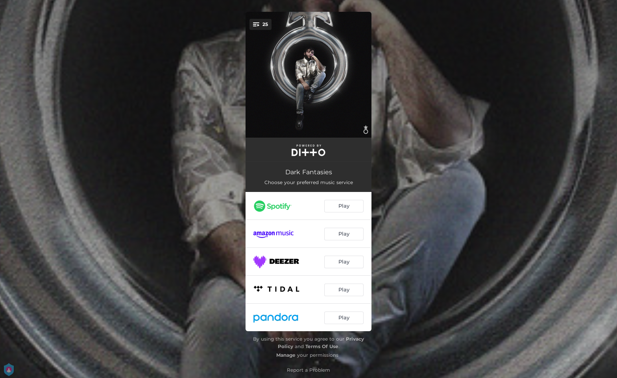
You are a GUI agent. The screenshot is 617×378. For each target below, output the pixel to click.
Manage (286, 355)
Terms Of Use (321, 346)
